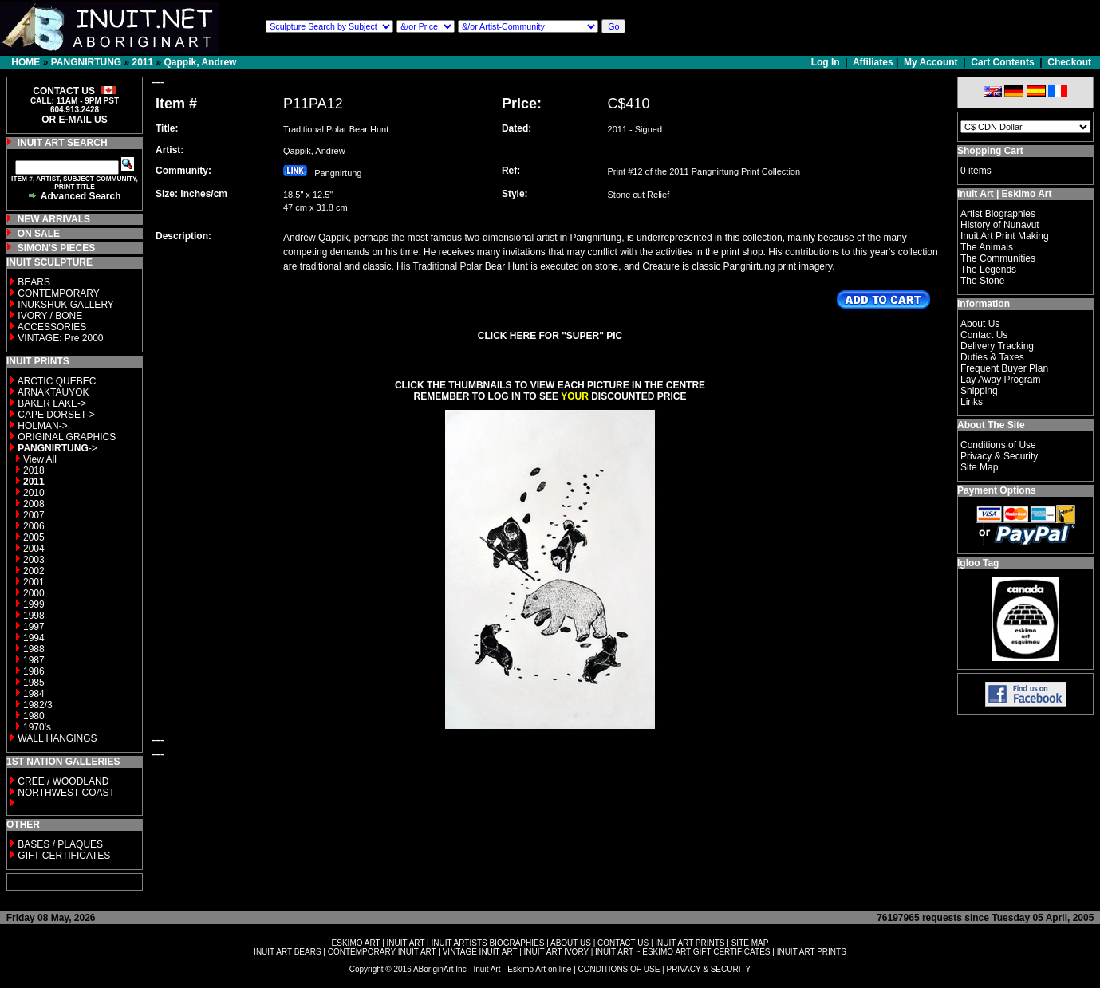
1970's (37, 727)
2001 (34, 582)
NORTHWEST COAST (65, 792)
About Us (979, 323)
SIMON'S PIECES (57, 248)
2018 (34, 470)
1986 (34, 671)
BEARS (34, 282)
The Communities (997, 258)
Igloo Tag (978, 563)
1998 (34, 615)
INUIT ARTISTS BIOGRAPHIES (487, 943)
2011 (142, 62)
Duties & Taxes (992, 357)
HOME (25, 62)
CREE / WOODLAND (61, 781)
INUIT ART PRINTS (689, 943)
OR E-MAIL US (74, 119)
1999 (34, 604)
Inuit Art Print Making (1004, 236)
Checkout (1069, 62)
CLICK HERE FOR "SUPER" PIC (550, 335)
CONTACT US (623, 943)
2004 (34, 548)
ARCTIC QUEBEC (57, 381)
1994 (34, 638)
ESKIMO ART (356, 943)
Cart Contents (1002, 62)
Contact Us (983, 334)
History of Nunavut (999, 224)
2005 (34, 537)
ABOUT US (570, 943)
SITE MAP (750, 943)
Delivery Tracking (997, 346)
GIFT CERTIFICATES (64, 855)
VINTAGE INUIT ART (480, 951)
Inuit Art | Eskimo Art (1004, 193)
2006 (34, 526)
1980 (34, 716)
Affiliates (873, 62)
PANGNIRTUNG (86, 62)
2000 (34, 593)
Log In (826, 62)
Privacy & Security (999, 456)
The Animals (986, 247)
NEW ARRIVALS (54, 219)
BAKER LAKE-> (52, 403)
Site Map (979, 467)
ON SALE (39, 233)
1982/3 (38, 704)
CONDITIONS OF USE (619, 969)
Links (971, 401)
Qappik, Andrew (200, 62)
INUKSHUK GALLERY (66, 304)
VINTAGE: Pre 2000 (60, 338)
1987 (34, 660)
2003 (34, 559)
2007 (34, 515)
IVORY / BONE (50, 315)
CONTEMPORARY (58, 293)
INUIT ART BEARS (287, 951)
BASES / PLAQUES (60, 844)
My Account (931, 62)
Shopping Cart (990, 150)
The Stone (982, 280)
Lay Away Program (1000, 379)
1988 (34, 649)
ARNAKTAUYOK (53, 392)
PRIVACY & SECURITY (708, 969)
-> (57, 448)
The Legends (988, 269)
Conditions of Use (998, 445)
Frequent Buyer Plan (1004, 368)
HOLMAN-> (42, 425)
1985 (34, 682)
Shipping (979, 390)
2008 (34, 504)
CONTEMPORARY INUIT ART (382, 951)
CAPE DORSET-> (56, 414)
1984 (34, 693)
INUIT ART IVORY (556, 951)
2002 (34, 571)
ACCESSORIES (52, 327)
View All (40, 459)
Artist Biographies (997, 213)
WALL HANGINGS (57, 738)
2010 (34, 492)
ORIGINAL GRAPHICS (67, 437)
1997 (34, 626)
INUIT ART (406, 943)
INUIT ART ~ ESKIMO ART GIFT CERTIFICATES (682, 951)
